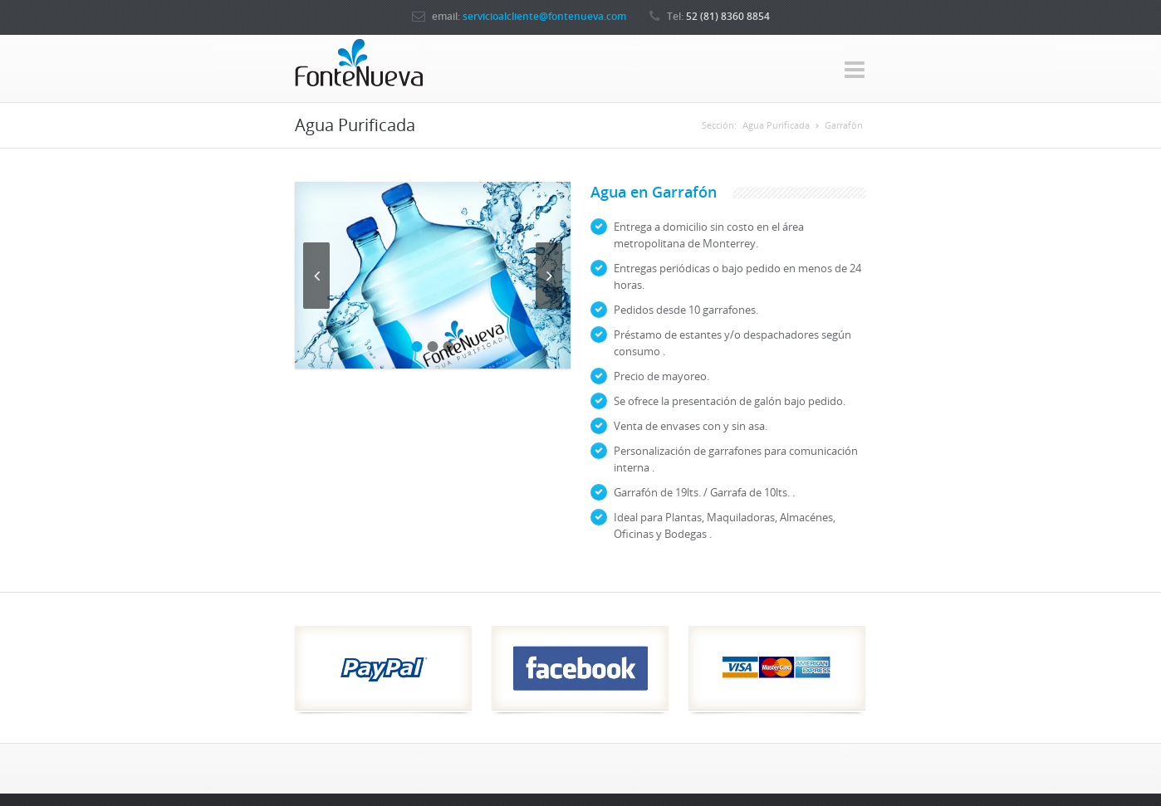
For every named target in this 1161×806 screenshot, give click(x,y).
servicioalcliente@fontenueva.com (544, 16)
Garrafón (844, 125)
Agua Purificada (776, 125)
